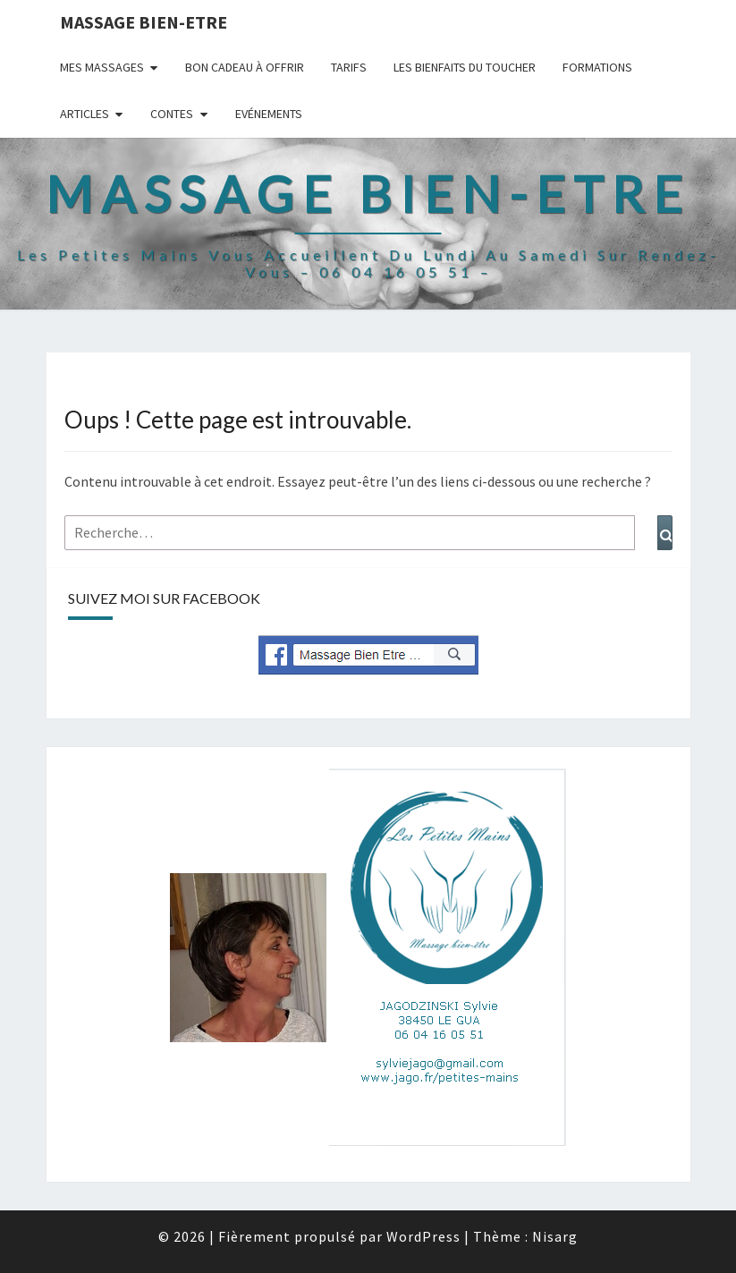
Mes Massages (102, 67)
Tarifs (349, 67)
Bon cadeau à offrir (244, 67)
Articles (84, 114)
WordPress (423, 1236)
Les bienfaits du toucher (464, 67)
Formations (597, 67)
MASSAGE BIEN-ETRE (143, 22)
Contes (171, 114)
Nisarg (555, 1236)
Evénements (268, 114)
